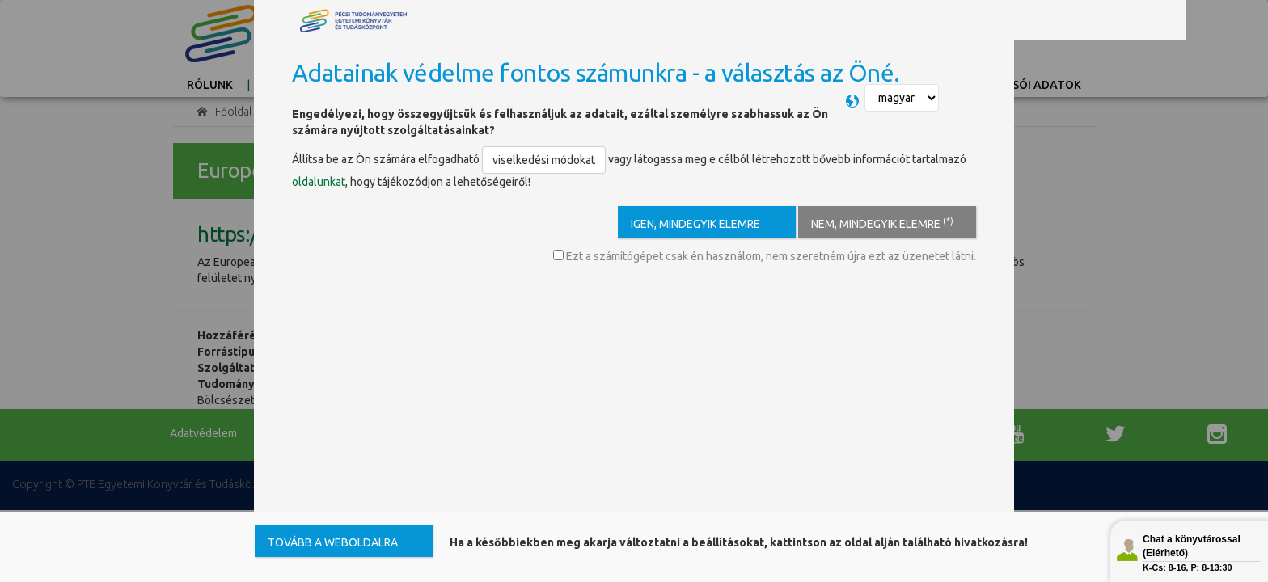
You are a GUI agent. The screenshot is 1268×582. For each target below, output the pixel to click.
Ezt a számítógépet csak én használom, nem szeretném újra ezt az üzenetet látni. (764, 256)
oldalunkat (318, 181)
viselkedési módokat (543, 160)
